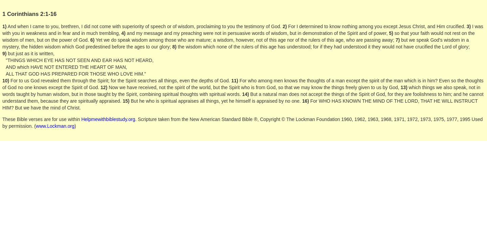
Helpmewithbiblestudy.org (108, 119)
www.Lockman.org (55, 126)
